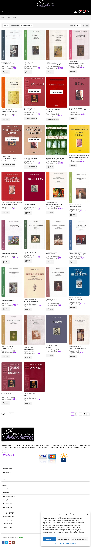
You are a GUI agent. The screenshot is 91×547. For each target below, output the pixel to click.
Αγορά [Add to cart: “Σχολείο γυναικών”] (28, 261)
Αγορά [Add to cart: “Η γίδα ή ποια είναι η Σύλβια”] (73, 118)
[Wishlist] (79, 11)
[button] (87, 514)
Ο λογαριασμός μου (8, 516)
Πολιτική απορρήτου (70, 543)
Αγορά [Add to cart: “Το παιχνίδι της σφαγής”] (6, 212)
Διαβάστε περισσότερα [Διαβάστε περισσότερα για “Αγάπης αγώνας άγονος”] (9, 165)
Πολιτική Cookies (59, 543)
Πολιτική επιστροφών (9, 496)
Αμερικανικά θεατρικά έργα (8, 62)
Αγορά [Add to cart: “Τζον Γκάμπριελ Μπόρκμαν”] (73, 356)
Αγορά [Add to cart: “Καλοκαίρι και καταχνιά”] (6, 262)
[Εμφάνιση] (78, 25)
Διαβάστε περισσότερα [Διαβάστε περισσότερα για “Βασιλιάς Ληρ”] (32, 118)
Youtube (10, 542)
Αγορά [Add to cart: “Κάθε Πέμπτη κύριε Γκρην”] (73, 262)
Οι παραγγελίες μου (8, 520)
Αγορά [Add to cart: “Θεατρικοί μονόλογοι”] (28, 309)
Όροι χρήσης (6, 500)
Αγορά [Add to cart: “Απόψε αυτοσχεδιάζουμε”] (51, 212)
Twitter (6, 542)
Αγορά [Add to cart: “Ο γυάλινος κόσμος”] (6, 72)
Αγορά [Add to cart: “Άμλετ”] (28, 403)
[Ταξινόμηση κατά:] (26, 25)
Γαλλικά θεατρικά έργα (74, 155)
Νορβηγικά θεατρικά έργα (52, 62)
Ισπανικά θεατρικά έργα (7, 109)
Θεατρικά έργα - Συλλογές (30, 299)
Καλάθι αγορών (7, 527)
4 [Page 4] (80, 414)
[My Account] (75, 11)
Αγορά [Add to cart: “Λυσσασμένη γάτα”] (73, 215)
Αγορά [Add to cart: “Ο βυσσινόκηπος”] (28, 213)
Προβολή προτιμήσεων (79, 539)
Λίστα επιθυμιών (7, 523)
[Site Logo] (45, 4)
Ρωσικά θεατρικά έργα (29, 62)
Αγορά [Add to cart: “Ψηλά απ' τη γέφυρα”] (73, 307)
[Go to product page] (11, 45)
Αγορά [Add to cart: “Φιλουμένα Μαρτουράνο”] (73, 71)
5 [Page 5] (84, 414)
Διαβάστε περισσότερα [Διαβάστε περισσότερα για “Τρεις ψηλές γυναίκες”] (32, 167)
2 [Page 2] (75, 414)
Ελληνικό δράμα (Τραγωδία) (53, 109)
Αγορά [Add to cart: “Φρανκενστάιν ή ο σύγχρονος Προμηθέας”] (51, 167)
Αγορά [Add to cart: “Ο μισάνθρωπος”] (51, 309)
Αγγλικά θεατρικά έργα (29, 108)
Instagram (13, 542)
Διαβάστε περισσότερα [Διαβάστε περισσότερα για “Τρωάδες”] (54, 119)
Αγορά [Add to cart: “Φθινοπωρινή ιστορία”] (6, 309)
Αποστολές (6, 489)
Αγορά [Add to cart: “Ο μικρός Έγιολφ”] (6, 356)
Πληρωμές (6, 492)
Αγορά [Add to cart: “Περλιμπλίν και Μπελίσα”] (6, 119)
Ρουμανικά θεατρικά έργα (19, 202)
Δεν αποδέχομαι (63, 539)
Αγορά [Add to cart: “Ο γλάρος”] (28, 72)
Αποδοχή (49, 539)
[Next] (88, 414)
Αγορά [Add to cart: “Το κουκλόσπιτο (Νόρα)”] (51, 72)
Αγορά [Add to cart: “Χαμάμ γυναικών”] (51, 262)
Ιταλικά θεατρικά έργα (74, 61)
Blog (4, 479)
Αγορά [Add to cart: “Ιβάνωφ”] (51, 355)
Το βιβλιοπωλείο (7, 472)
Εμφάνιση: (72, 25)
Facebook (3, 542)
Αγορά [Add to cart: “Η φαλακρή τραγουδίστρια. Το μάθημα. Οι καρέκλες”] (73, 165)
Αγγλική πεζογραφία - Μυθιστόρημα (55, 157)
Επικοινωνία (6, 476)
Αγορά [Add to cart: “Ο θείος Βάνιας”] (28, 357)
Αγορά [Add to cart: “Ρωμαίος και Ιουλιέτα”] (6, 403)
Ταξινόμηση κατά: (14, 25)
